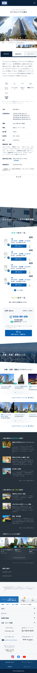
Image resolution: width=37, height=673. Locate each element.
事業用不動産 (5, 618)
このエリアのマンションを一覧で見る (22, 397)
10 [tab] (24, 557)
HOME (2, 604)
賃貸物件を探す (7, 572)
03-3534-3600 (18, 320)
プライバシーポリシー (27, 662)
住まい (8, 604)
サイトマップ (27, 666)
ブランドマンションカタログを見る (23, 562)
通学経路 (16, 160)
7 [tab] (20, 557)
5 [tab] (20, 392)
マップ (24, 321)
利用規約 (10, 666)
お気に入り (25, 3)
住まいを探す (15, 604)
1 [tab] (12, 557)
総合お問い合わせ (9, 662)
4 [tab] (16, 557)
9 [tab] (23, 557)
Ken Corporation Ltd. (4, 3)
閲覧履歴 (21, 3)
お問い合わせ (29, 3)
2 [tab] (16, 392)
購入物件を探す (7, 576)
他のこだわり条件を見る (26, 480)
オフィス (3, 613)
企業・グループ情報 (6, 623)
